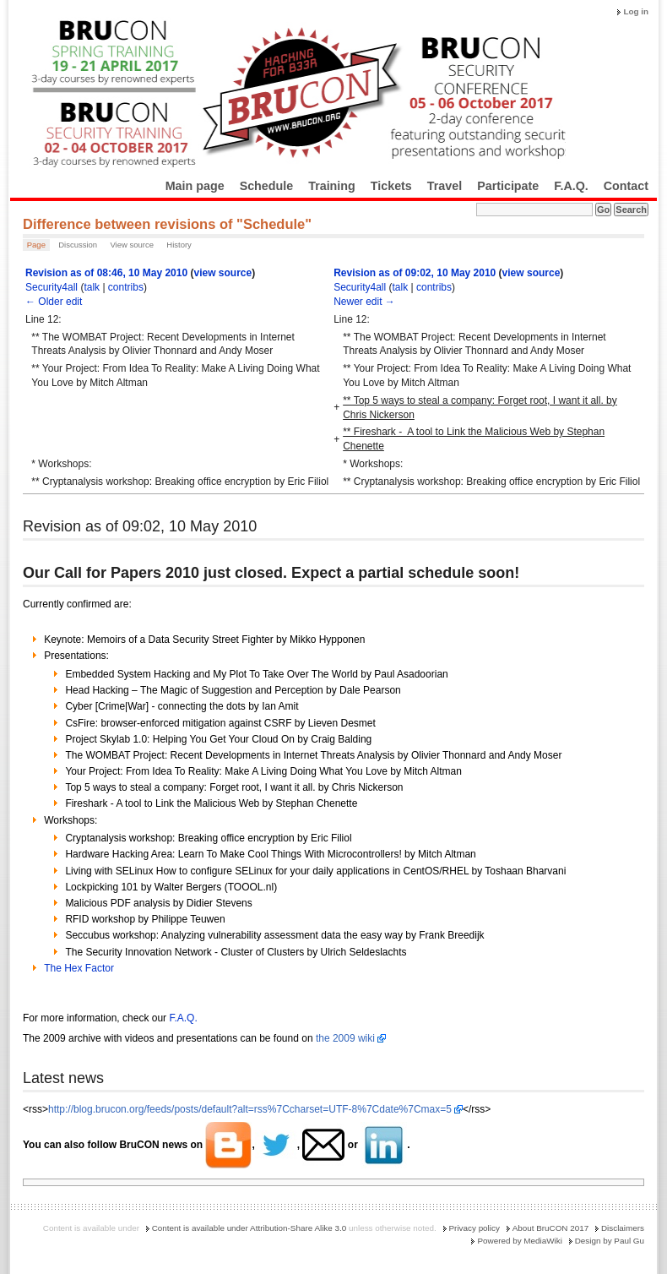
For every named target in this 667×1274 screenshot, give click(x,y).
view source (222, 273)
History (179, 244)
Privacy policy (474, 1228)
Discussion (77, 244)
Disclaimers (622, 1228)
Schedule (267, 186)
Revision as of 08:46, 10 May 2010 (106, 273)
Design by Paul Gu (609, 1240)
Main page (195, 186)
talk (92, 287)
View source (132, 244)
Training (331, 186)
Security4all (51, 287)
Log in (635, 11)
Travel (444, 186)
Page (36, 244)
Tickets (391, 186)
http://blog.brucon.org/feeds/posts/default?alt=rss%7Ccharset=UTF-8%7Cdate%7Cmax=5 (250, 1109)
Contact (626, 186)
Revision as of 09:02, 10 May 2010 (415, 273)
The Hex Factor (79, 968)
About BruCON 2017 (550, 1228)
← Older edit (53, 302)
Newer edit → (364, 302)
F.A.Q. (571, 186)
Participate (508, 186)
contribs (126, 287)
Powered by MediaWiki (519, 1240)
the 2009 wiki (345, 1038)
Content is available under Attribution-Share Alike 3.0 (249, 1228)
